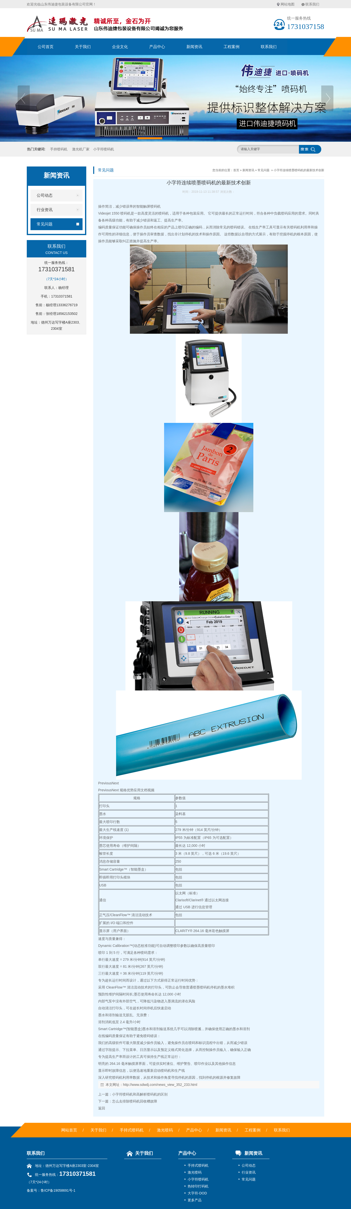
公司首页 (46, 47)
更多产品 (195, 1200)
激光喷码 (165, 1130)
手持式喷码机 (132, 1130)
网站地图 (287, 4)
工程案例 (231, 47)
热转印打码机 (198, 1186)
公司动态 (249, 1165)
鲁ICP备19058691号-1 (58, 1190)
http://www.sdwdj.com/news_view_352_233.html (160, 1085)
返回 (101, 1108)
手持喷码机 (58, 149)
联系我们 (312, 4)
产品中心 (157, 47)
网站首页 (69, 1130)
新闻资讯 (194, 47)
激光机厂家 (80, 149)
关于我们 (83, 47)
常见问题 (263, 170)
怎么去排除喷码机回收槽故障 (134, 1101)
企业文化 (120, 47)
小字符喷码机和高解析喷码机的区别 (140, 1094)
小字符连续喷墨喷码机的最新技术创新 (299, 170)
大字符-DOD (197, 1193)
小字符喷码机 (103, 149)
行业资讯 (249, 1172)
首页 (236, 170)
